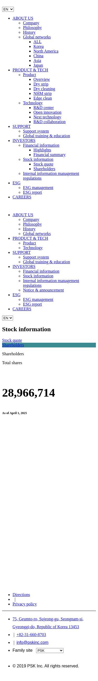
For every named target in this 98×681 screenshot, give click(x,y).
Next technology (47, 117)
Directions (21, 594)
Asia (37, 60)
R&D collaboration (49, 121)
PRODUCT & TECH (30, 70)
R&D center (43, 107)
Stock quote (43, 164)
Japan (38, 65)
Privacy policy (25, 604)
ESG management (38, 187)
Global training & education (46, 136)
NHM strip (42, 93)
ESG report (32, 192)
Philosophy (32, 27)
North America (46, 51)
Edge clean (42, 98)
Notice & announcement (43, 290)
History (29, 32)
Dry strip (40, 84)
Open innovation (47, 112)
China (38, 56)
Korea (38, 46)
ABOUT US (23, 18)
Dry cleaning (44, 89)
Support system (36, 131)
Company (31, 23)
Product (29, 74)
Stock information (38, 159)
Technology (33, 103)
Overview (41, 79)
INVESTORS (24, 140)
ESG (16, 183)
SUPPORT (22, 126)
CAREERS (22, 197)
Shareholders (44, 169)
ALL (37, 41)
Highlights (42, 150)
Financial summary (49, 154)
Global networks (37, 37)
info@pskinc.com (32, 642)
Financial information (41, 145)
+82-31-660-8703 (31, 634)
